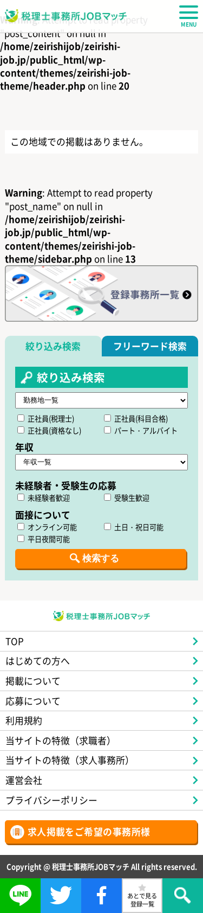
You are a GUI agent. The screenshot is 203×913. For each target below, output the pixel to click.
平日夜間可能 (43, 539)
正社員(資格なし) (49, 430)
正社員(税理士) (45, 418)
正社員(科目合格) (136, 418)
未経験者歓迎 (43, 498)
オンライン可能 (47, 527)
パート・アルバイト (141, 430)
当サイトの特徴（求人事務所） (69, 760)
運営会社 (23, 780)
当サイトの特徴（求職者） (60, 740)
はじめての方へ (37, 660)
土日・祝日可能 (133, 527)
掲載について (33, 680)
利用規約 (23, 720)
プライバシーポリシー (51, 800)
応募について (33, 700)
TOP (14, 641)
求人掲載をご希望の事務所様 (89, 831)
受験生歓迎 (126, 498)
